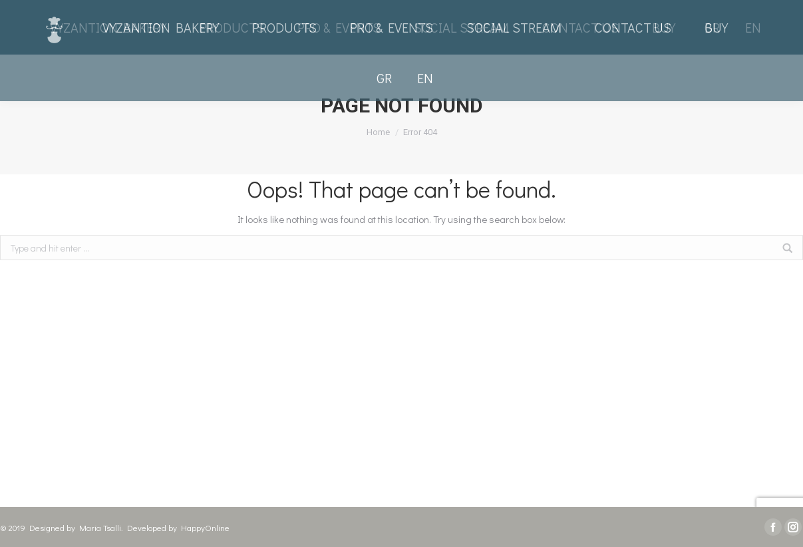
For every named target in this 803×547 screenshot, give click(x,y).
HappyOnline (205, 527)
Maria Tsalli (100, 527)
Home (378, 132)
